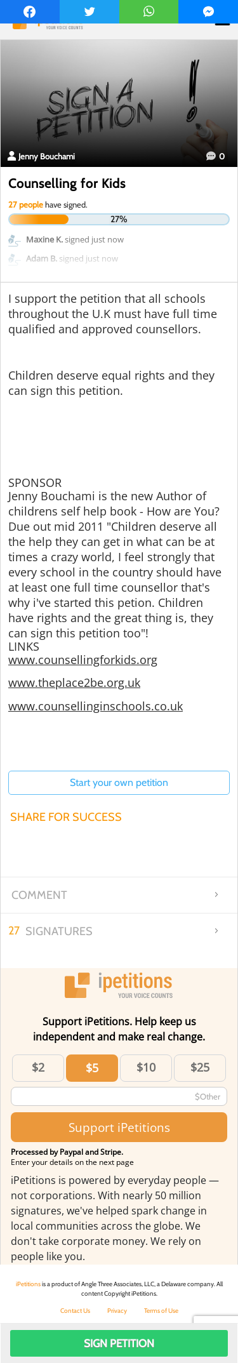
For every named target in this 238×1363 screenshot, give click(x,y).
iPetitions (28, 1284)
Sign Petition (119, 1343)
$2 (38, 1067)
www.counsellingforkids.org (82, 659)
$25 (199, 1067)
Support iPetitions (119, 1127)
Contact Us (75, 1310)
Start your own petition (119, 782)
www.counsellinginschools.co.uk (95, 706)
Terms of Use (161, 1310)
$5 (92, 1067)
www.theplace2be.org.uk (74, 682)
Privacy (117, 1310)
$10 (145, 1067)
